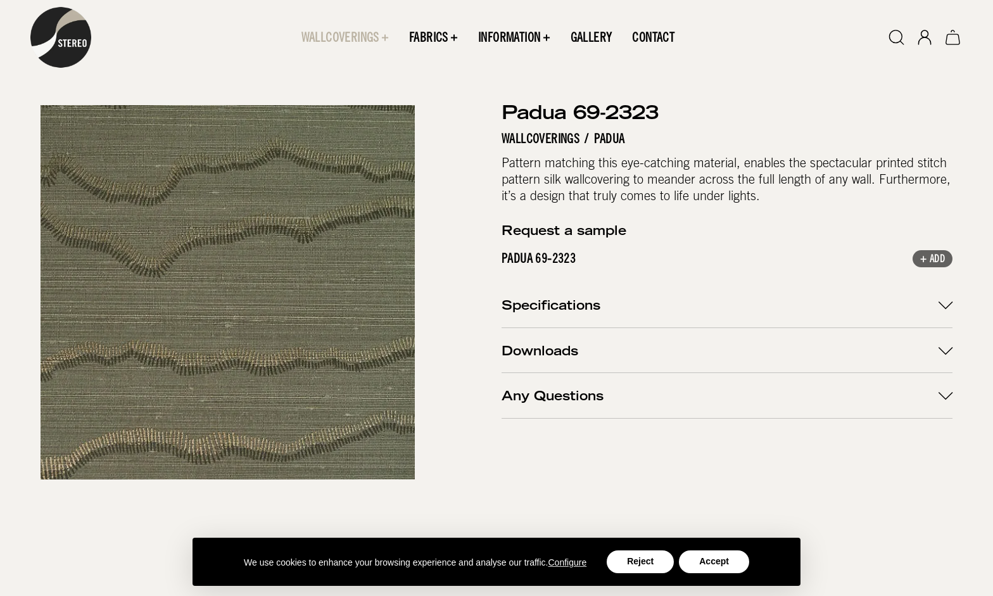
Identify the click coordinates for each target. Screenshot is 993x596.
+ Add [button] (932, 260)
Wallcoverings (540, 138)
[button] (345, 37)
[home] (60, 37)
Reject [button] (640, 561)
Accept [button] (714, 561)
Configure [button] (567, 562)
